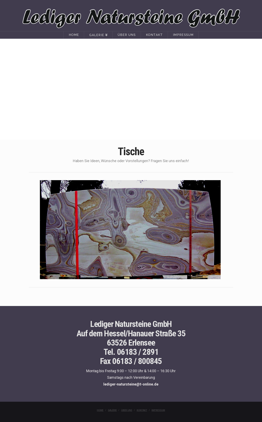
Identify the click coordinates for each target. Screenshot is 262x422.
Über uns (126, 410)
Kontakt (142, 410)
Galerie (112, 410)
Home (100, 410)
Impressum (158, 410)
